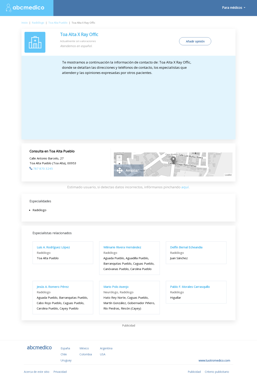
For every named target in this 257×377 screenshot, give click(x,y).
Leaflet (228, 175)
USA (102, 354)
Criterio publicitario (217, 372)
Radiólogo (38, 22)
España (65, 348)
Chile (64, 354)
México (84, 348)
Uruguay (66, 360)
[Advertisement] (128, 105)
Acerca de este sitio (36, 372)
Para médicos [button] (232, 7)
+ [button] (119, 158)
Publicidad (194, 372)
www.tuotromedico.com (214, 360)
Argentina (106, 348)
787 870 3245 (41, 168)
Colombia (86, 354)
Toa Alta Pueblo (57, 22)
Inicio (24, 22)
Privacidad (60, 372)
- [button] (119, 164)
